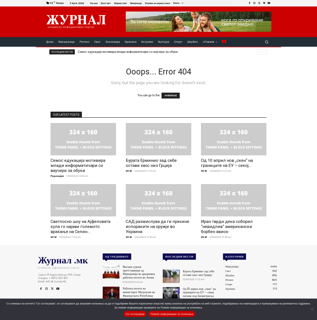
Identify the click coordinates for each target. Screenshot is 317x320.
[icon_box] (178, 3)
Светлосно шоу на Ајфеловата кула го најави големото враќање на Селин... (80, 226)
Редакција (57, 175)
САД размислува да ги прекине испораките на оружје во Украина (157, 226)
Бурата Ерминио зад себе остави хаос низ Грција (151, 163)
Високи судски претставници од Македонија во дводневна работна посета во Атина (140, 269)
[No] (312, 309)
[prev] (258, 51)
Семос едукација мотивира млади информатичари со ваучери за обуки (128, 52)
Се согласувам (135, 314)
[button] (266, 42)
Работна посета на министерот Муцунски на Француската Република (140, 287)
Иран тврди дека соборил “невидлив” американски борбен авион (227, 226)
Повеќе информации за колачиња (171, 314)
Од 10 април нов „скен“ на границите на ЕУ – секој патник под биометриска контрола (201, 291)
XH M (129, 170)
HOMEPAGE (171, 95)
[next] (265, 51)
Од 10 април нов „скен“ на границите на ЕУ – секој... (227, 163)
